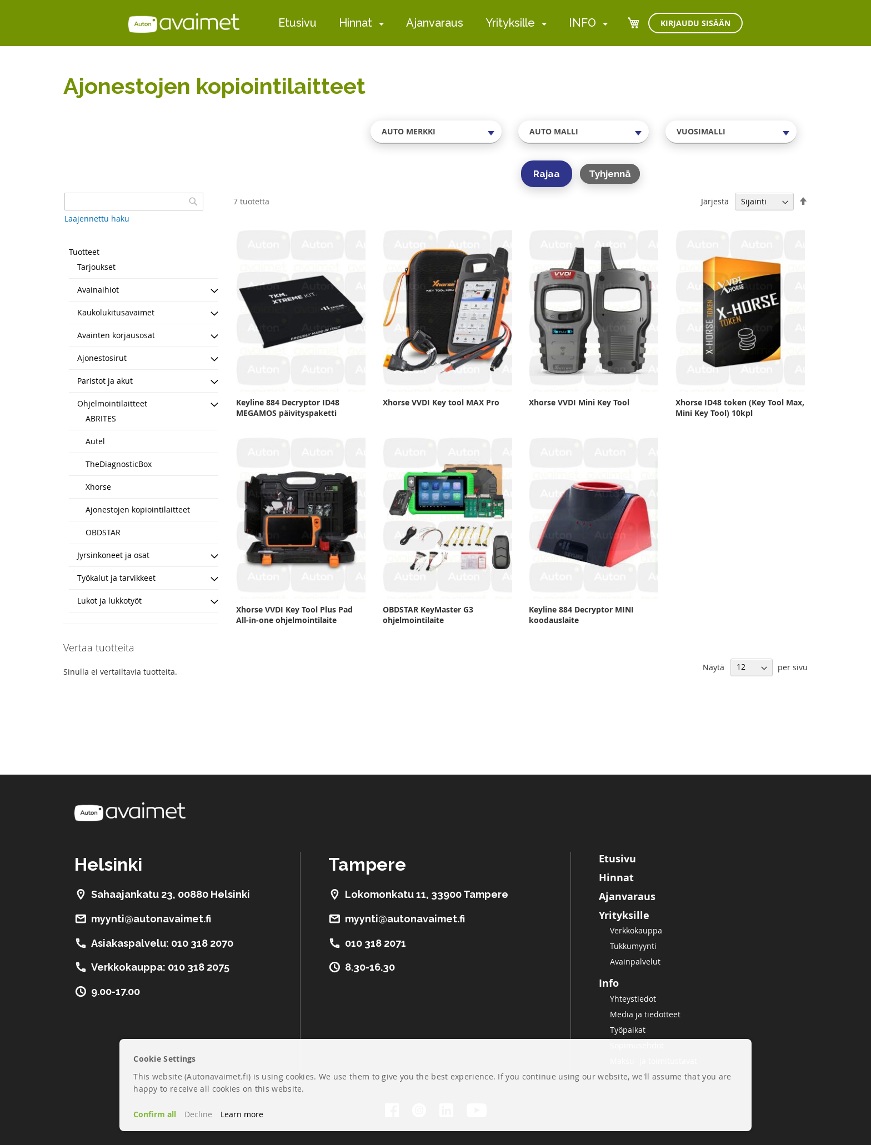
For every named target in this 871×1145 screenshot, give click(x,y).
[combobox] (436, 131)
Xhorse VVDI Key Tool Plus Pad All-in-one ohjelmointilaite (294, 614)
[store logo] (183, 22)
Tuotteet (84, 252)
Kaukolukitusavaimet (115, 312)
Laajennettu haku (96, 218)
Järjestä (715, 201)
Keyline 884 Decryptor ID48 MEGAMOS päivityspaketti (287, 407)
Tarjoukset (96, 267)
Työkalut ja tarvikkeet (116, 577)
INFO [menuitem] (582, 22)
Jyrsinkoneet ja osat (113, 555)
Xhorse (98, 486)
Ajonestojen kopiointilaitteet (138, 509)
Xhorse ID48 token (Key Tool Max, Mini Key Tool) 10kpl (739, 407)
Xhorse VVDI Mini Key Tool (579, 402)
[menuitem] (379, 23)
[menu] (443, 23)
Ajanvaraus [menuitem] (434, 22)
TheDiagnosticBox (119, 464)
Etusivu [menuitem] (297, 22)
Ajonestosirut (102, 358)
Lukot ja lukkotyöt (109, 600)
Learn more (242, 1114)
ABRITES (101, 418)
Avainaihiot (98, 289)
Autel (95, 441)
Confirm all (154, 1114)
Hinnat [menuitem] (355, 22)
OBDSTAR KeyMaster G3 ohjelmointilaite (428, 614)
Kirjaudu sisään (695, 23)
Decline (198, 1114)
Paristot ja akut (105, 380)
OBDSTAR (103, 532)
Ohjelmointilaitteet (112, 403)
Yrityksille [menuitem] (510, 22)
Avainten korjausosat (116, 335)
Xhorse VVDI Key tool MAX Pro (441, 402)
